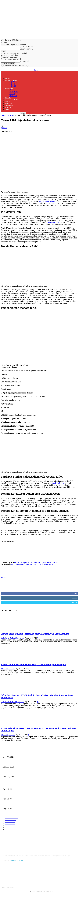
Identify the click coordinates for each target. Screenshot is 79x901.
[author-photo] (6, 575)
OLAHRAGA (9, 105)
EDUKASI (8, 103)
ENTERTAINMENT (11, 80)
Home (3, 115)
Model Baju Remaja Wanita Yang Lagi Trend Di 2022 (36, 562)
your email (24, 61)
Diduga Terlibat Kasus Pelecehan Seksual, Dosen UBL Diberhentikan (35, 634)
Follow (74, 598)
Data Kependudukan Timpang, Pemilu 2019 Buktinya (22, 785)
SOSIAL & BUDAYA (11, 100)
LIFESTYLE (9, 88)
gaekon (4, 128)
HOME (7, 78)
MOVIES (13, 82)
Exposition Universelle (48, 202)
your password (26, 49)
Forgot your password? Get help (14, 53)
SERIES (12, 86)
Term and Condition (9, 55)
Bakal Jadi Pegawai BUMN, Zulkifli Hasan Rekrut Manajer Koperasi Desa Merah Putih (35, 773)
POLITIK (8, 107)
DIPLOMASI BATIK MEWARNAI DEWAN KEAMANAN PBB (24, 805)
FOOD (12, 94)
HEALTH (13, 96)
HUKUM (8, 98)
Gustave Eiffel (53, 223)
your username (26, 47)
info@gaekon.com (16, 860)
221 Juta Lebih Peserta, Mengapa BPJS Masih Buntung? (23, 795)
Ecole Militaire (58, 483)
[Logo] (17, 75)
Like (75, 593)
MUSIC (12, 84)
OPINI (7, 109)
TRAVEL (8, 101)
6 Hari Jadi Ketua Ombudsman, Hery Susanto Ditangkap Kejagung (33, 665)
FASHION (13, 92)
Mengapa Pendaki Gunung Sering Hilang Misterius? (33, 564)
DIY (11, 90)
